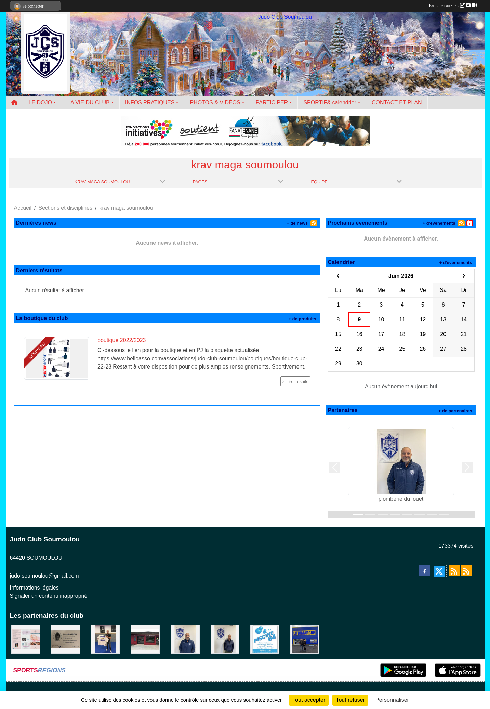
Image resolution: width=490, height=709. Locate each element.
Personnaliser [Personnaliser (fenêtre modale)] (392, 700)
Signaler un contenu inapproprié (49, 596)
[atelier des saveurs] (145, 639)
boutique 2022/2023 (121, 340)
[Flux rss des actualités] (454, 570)
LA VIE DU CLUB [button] (88, 102)
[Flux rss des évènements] (466, 570)
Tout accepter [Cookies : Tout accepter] (308, 700)
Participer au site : (453, 5)
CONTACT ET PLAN (397, 102)
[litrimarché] (304, 639)
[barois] (65, 639)
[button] (335, 467)
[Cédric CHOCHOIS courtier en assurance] (225, 639)
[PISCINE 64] (264, 639)
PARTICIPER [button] (272, 102)
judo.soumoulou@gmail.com (44, 576)
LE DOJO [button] (40, 102)
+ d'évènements (439, 223)
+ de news (297, 223)
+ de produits (302, 318)
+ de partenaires (455, 410)
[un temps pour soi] (25, 639)
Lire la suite (297, 381)
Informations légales (34, 588)
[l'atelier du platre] (105, 639)
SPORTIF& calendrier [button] (329, 102)
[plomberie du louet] (185, 639)
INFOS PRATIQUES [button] (150, 102)
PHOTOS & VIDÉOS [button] (215, 102)
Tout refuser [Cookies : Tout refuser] (350, 700)
